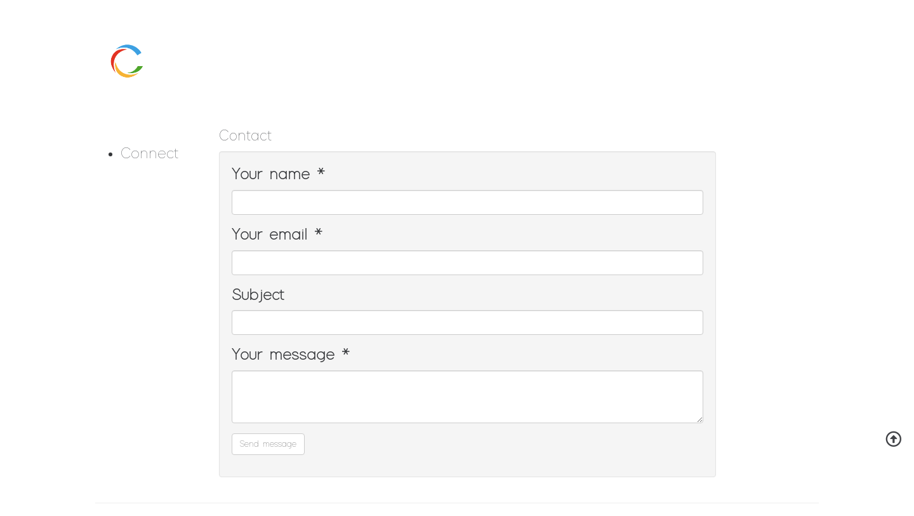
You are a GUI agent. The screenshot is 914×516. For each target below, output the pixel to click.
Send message (268, 444)
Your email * (277, 235)
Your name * (278, 174)
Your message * (291, 355)
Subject (258, 295)
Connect (149, 153)
